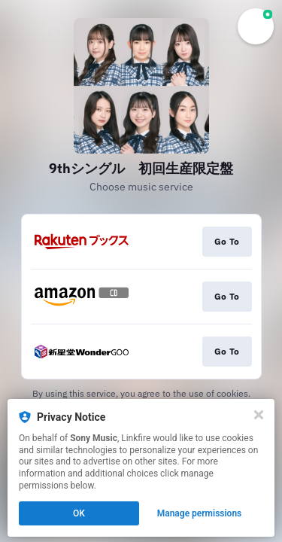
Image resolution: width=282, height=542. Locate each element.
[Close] (259, 415)
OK (79, 513)
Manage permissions (199, 513)
